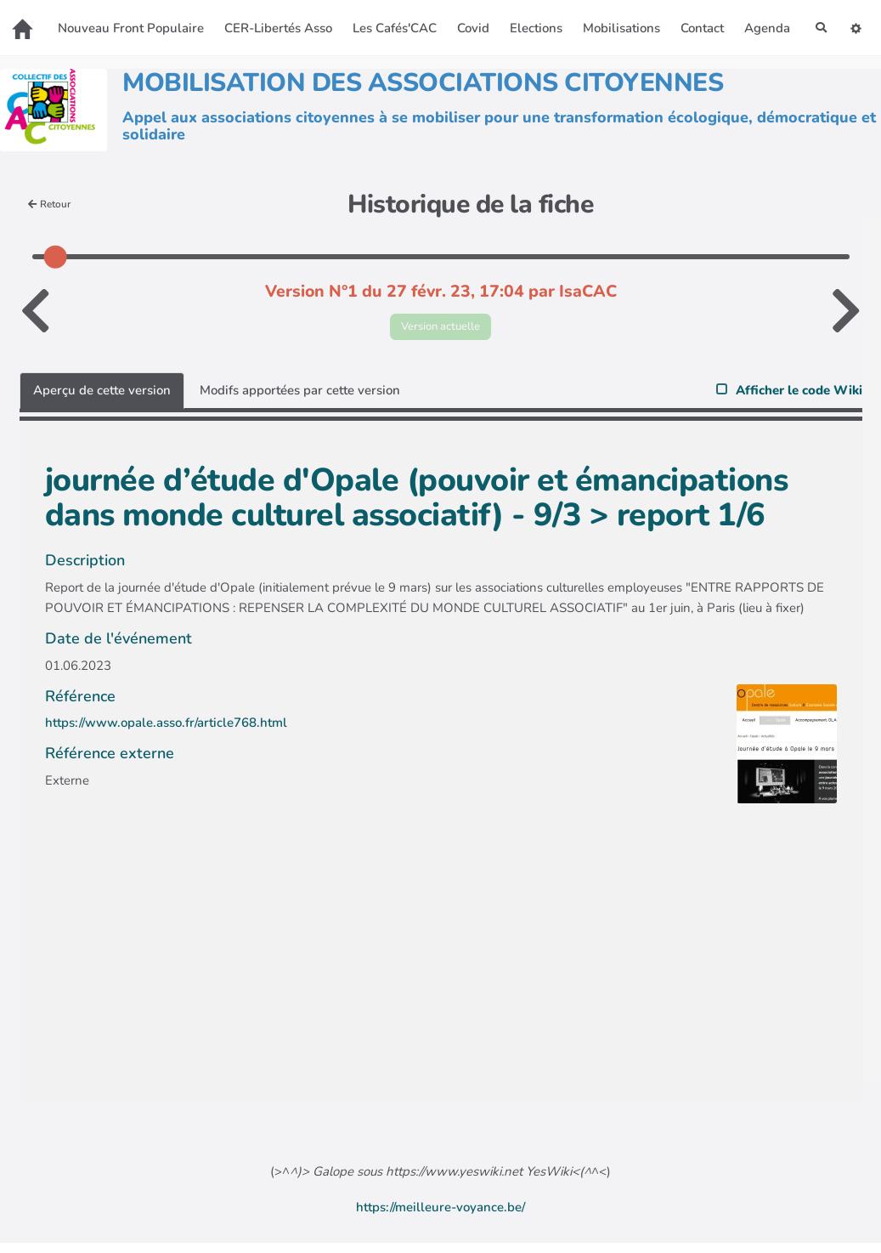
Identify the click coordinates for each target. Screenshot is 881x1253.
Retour (53, 210)
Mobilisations (650, 18)
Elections (565, 18)
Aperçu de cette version (102, 400)
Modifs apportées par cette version (300, 400)
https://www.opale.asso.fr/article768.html (166, 733)
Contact (731, 18)
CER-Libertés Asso (307, 18)
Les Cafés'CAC (423, 18)
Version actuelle (440, 334)
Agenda (420, 43)
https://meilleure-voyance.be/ (440, 1217)
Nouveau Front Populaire (160, 18)
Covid (502, 18)
